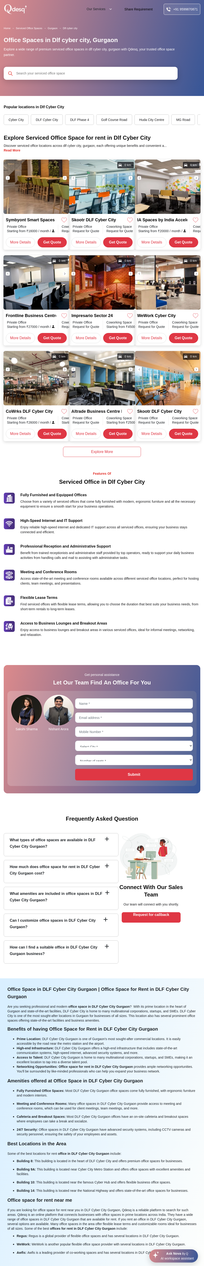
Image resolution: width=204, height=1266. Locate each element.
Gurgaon (52, 28)
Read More (12, 150)
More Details (20, 242)
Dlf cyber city (70, 28)
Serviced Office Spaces (29, 28)
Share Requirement (138, 9)
